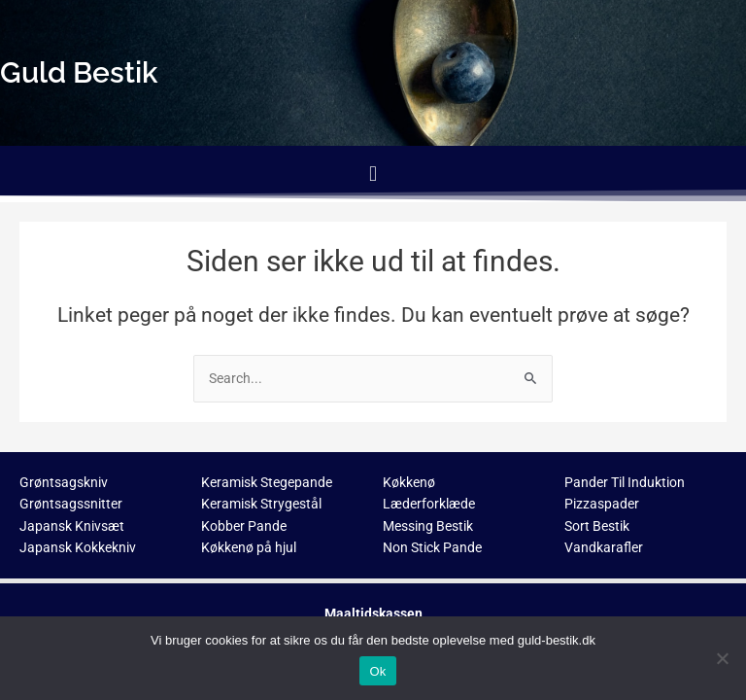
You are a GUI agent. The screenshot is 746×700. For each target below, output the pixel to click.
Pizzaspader (601, 503)
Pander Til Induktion (624, 482)
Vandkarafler (603, 547)
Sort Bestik (596, 526)
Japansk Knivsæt (71, 526)
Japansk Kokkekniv (77, 547)
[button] (372, 174)
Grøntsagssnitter (70, 503)
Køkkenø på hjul (248, 547)
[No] (721, 658)
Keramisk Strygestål (261, 503)
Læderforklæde (429, 503)
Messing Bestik (428, 526)
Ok (377, 671)
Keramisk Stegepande (266, 482)
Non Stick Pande (432, 547)
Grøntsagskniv (63, 482)
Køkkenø (409, 482)
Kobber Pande (244, 526)
